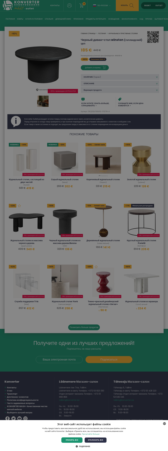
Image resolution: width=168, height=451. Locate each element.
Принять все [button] (72, 440)
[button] (84, 446)
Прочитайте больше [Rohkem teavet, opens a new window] (90, 434)
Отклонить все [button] (95, 440)
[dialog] (84, 225)
